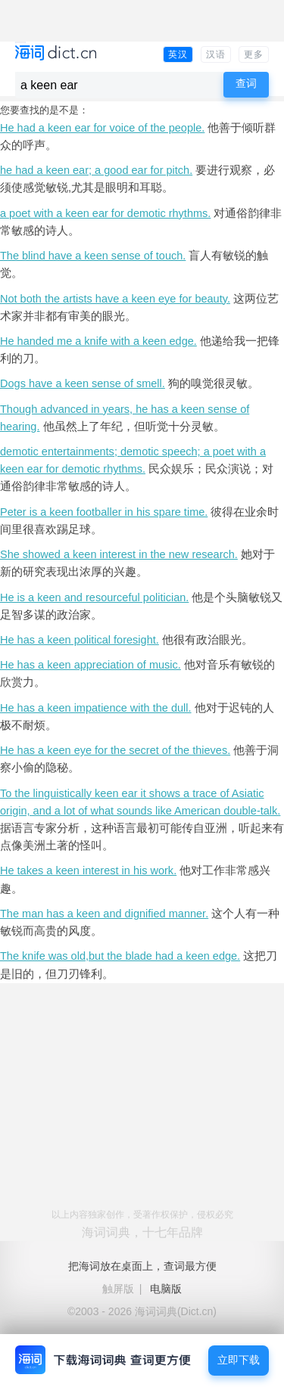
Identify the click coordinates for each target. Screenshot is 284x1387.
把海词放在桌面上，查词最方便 (142, 1266)
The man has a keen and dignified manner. (104, 914)
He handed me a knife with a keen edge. (98, 341)
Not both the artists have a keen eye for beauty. (115, 299)
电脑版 (166, 1289)
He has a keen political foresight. (79, 640)
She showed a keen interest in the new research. (119, 554)
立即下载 (238, 1360)
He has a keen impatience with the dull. (96, 708)
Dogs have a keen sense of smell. (82, 383)
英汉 (178, 54)
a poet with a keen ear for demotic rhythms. (105, 213)
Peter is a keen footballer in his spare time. (104, 512)
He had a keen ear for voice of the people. (102, 128)
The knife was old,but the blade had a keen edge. (120, 956)
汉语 (216, 54)
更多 (254, 54)
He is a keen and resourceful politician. (94, 597)
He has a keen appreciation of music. (90, 665)
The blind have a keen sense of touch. (93, 256)
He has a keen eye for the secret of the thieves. (115, 750)
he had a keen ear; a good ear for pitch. (96, 170)
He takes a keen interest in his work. (88, 870)
